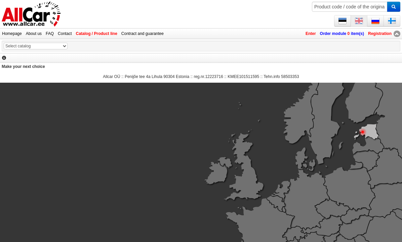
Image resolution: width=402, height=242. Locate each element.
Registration (380, 33)
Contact (65, 33)
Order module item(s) (342, 33)
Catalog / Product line (96, 33)
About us (34, 33)
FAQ (50, 33)
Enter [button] (311, 33)
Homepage (12, 33)
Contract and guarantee (142, 33)
